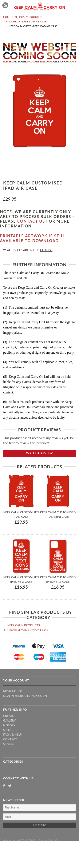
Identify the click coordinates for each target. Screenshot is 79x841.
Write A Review (39, 453)
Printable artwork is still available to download (33, 238)
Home (7, 16)
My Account (13, 691)
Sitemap (8, 744)
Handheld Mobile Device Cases (27, 21)
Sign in (8, 695)
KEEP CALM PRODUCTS (28, 16)
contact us (31, 221)
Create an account (33, 695)
